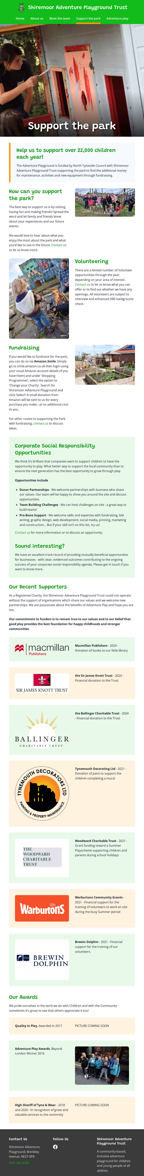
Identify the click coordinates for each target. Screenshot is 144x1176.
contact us (40, 423)
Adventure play (117, 18)
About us (36, 18)
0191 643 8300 (19, 1163)
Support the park (88, 18)
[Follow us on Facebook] (55, 1148)
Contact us (59, 245)
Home (20, 18)
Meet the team (59, 18)
